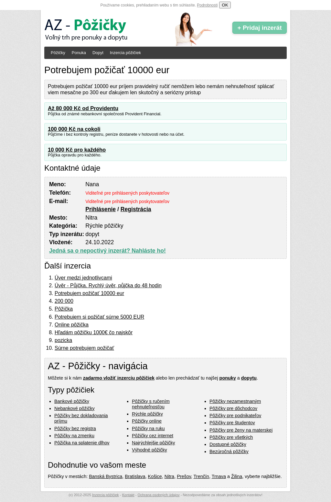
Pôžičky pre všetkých (231, 437)
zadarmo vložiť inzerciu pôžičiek (119, 378)
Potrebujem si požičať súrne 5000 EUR (99, 317)
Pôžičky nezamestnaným (235, 401)
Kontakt (128, 495)
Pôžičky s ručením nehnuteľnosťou (151, 404)
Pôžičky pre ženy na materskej (240, 430)
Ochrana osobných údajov (159, 495)
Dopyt (97, 52)
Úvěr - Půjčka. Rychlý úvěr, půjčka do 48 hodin (108, 285)
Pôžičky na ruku (148, 428)
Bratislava (135, 476)
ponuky (227, 378)
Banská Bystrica (105, 476)
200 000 (64, 301)
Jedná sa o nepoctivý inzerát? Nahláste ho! (107, 250)
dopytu (249, 378)
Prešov (184, 476)
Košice (155, 476)
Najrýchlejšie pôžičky (153, 442)
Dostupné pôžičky (227, 444)
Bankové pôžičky (71, 401)
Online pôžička (72, 324)
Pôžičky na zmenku (74, 435)
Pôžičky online (147, 421)
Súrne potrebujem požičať (84, 348)
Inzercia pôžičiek (125, 52)
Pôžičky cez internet (152, 435)
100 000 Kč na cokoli (74, 129)
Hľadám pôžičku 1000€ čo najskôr (94, 332)
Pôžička (64, 309)
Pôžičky (58, 52)
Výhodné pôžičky (149, 449)
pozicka (63, 340)
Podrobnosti (207, 5)
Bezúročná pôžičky (229, 451)
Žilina (236, 476)
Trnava (219, 476)
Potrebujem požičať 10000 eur (89, 293)
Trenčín (201, 476)
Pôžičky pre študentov (232, 422)
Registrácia (136, 209)
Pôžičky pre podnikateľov (235, 415)
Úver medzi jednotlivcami (83, 277)
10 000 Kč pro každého (77, 150)
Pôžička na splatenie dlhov (81, 442)
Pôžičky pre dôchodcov (233, 408)
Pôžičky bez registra (75, 428)
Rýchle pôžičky (147, 413)
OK (225, 5)
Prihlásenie (100, 209)
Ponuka (79, 52)
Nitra (169, 476)
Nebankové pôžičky (74, 408)
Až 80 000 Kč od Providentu (83, 108)
